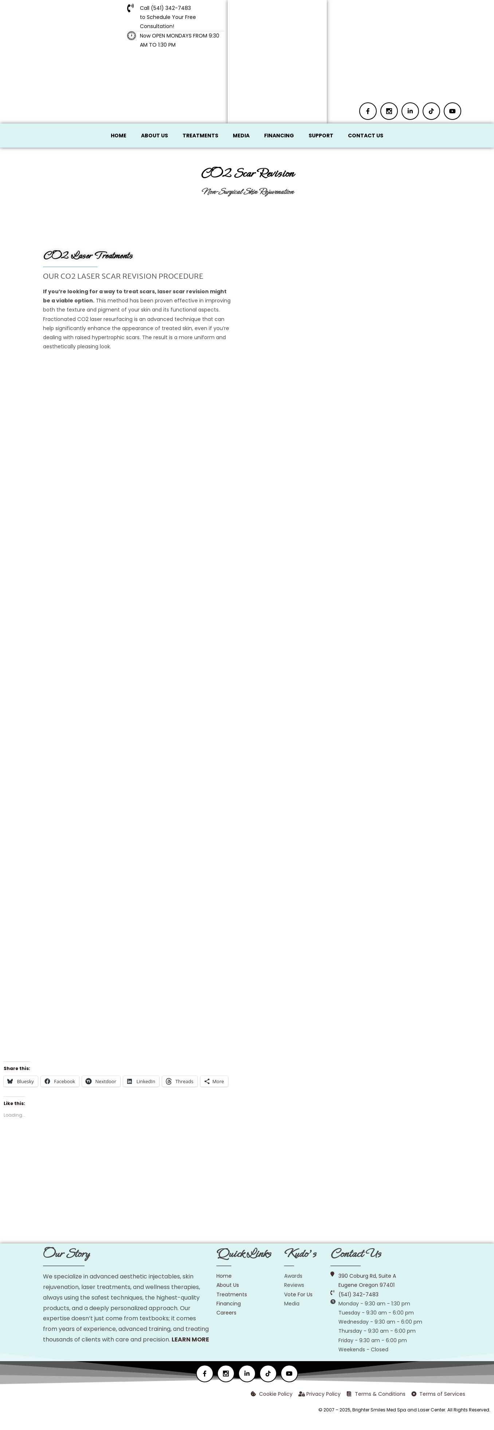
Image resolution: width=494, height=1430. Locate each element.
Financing (279, 135)
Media (241, 135)
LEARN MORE (190, 1339)
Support (321, 135)
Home (118, 135)
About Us (154, 135)
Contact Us (365, 135)
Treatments (200, 135)
